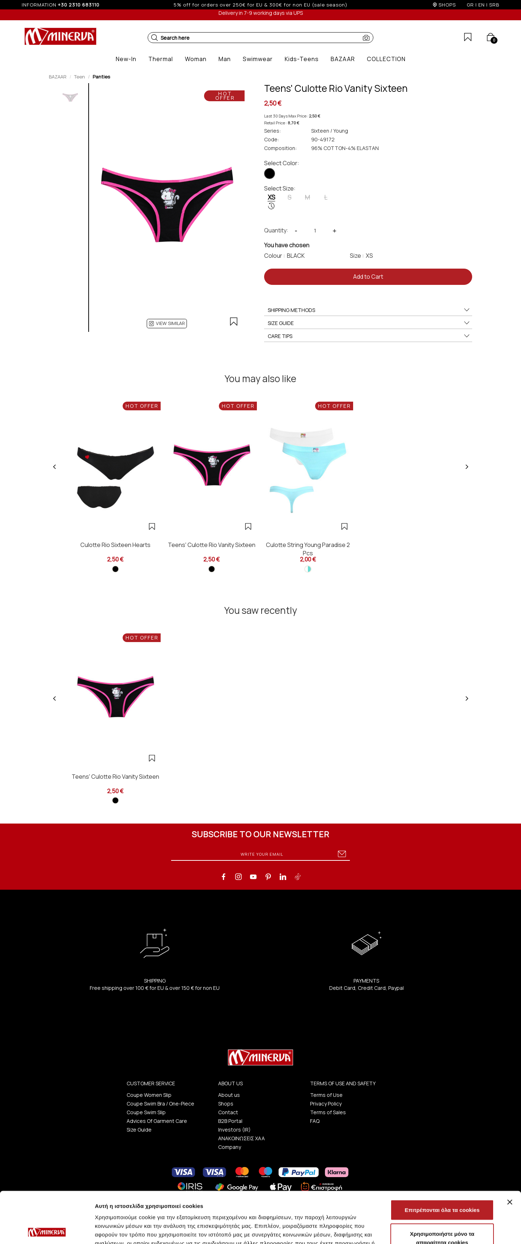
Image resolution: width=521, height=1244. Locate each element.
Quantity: (276, 230)
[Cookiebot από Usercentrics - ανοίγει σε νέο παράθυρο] (47, 1229)
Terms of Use (326, 1094)
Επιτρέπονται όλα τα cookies (441, 1158)
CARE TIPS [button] (369, 336)
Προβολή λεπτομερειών (430, 1230)
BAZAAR (58, 76)
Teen (79, 76)
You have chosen (286, 245)
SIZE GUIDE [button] (369, 323)
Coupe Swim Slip (146, 1112)
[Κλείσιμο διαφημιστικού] (509, 1150)
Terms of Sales (328, 1112)
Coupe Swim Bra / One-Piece (160, 1103)
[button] (154, 37)
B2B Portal (230, 1120)
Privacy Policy (326, 1103)
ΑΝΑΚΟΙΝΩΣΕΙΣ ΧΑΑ (241, 1138)
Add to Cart (368, 277)
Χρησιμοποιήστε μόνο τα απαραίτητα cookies (442, 1186)
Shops (225, 1103)
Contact (228, 1112)
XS (271, 201)
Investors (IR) (234, 1129)
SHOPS (447, 4)
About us (229, 1094)
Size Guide (139, 1129)
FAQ (314, 1120)
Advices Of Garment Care (157, 1120)
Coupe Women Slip (149, 1094)
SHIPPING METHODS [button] (369, 310)
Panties (101, 76)
